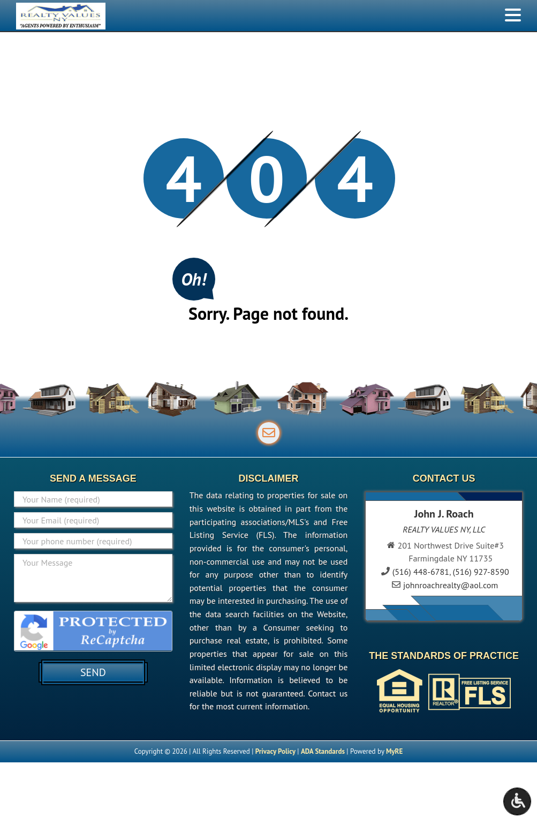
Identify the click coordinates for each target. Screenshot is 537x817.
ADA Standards (323, 751)
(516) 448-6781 (420, 571)
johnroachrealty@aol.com (450, 585)
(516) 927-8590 (481, 571)
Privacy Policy (275, 751)
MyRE (394, 751)
